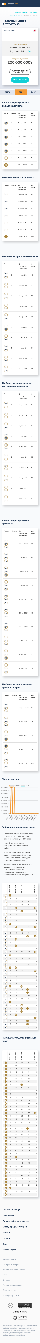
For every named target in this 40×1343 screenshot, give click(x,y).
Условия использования (12, 1285)
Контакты (6, 1280)
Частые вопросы (9, 1260)
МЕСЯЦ (7, 92)
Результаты (33, 12)
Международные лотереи (15, 1227)
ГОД (20, 92)
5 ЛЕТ (33, 92)
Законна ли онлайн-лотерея (14, 1270)
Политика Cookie (9, 1290)
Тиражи (6, 1238)
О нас (5, 1275)
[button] (37, 3)
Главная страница (20, 12)
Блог (5, 1244)
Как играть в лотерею (11, 1265)
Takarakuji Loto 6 (15, 16)
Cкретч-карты (9, 1250)
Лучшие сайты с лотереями (16, 1221)
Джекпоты (7, 1232)
